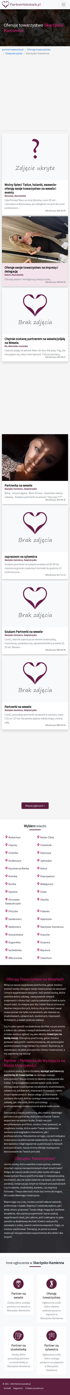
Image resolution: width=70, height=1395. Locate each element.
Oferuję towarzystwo (51, 1295)
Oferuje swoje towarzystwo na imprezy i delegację (31, 269)
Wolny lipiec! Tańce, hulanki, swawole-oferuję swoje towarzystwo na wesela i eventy (31, 188)
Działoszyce (14, 860)
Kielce (43, 868)
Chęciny (12, 845)
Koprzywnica (47, 876)
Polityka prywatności (34, 1388)
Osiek (43, 891)
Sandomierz (15, 919)
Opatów (12, 891)
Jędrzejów (46, 860)
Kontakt (7, 1388)
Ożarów (44, 899)
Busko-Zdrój (47, 837)
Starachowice (15, 934)
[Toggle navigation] (63, 4)
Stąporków (14, 942)
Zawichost (46, 958)
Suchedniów (15, 950)
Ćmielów (13, 852)
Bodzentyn (14, 837)
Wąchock (45, 950)
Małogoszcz (46, 884)
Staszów (45, 934)
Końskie (12, 876)
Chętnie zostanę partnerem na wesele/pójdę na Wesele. (35, 341)
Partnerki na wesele (18, 707)
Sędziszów (46, 919)
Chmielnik (46, 845)
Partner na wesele (18, 1295)
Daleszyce (45, 852)
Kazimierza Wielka (18, 868)
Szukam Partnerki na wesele (24, 632)
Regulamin (18, 1388)
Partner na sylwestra (51, 1347)
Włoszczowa (15, 958)
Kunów (12, 884)
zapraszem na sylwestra (21, 556)
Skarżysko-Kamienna (52, 926)
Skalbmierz (14, 926)
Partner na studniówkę (18, 1347)
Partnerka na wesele (18, 485)
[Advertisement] (35, 93)
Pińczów (13, 911)
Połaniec (45, 911)
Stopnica (45, 942)
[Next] (35, 805)
